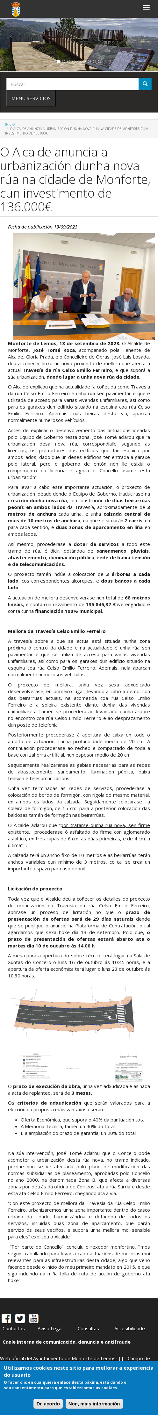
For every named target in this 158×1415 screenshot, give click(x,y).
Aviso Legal (50, 1328)
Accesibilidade (129, 1328)
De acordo (48, 1403)
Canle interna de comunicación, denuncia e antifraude (67, 1342)
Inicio (10, 124)
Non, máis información (94, 1403)
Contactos (14, 1328)
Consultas (88, 1328)
